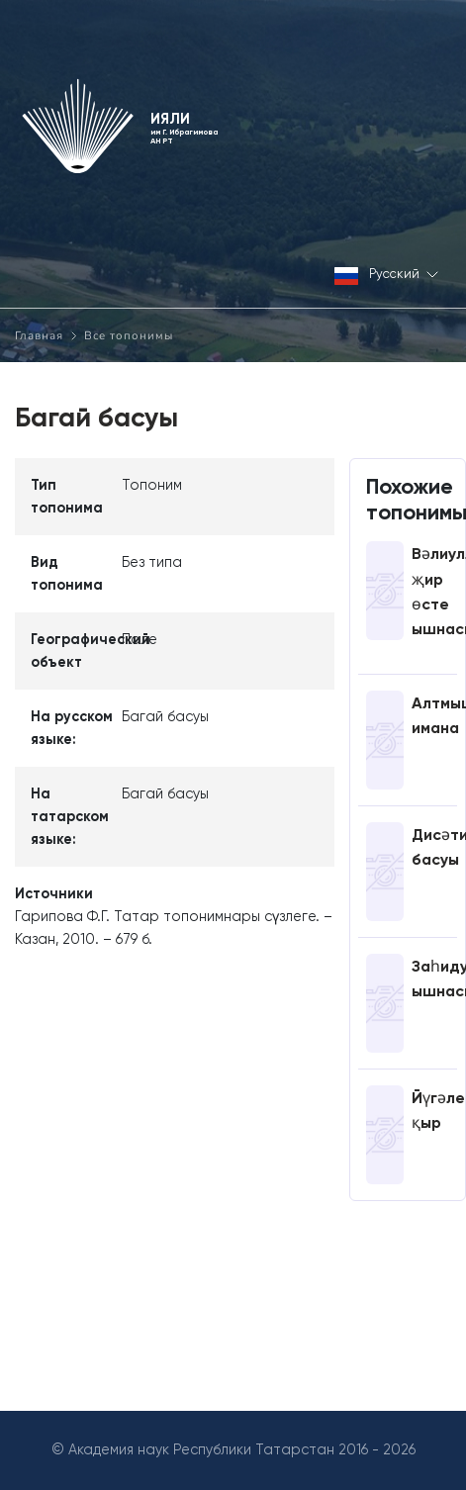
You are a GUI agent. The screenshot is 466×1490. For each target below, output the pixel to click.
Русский (386, 275)
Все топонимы (128, 335)
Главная (39, 335)
